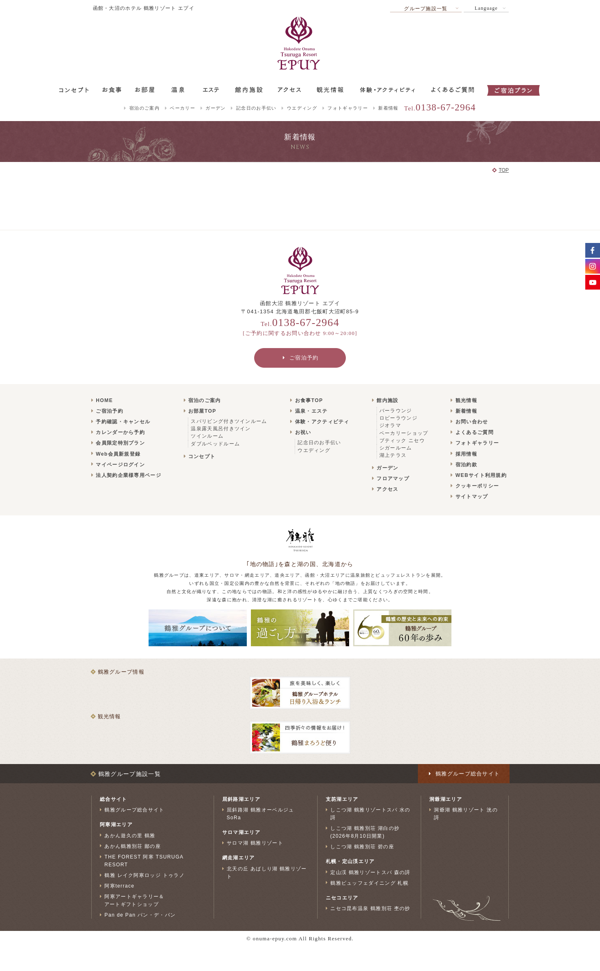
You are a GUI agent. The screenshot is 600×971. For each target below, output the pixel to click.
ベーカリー (182, 108)
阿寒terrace (119, 886)
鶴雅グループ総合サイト (134, 810)
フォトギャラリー (347, 108)
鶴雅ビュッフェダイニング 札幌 (369, 883)
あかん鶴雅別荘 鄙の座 (132, 846)
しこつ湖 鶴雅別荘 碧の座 (362, 847)
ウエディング (302, 108)
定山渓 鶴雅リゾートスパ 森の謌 (370, 872)
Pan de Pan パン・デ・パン (140, 915)
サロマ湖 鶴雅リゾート (255, 843)
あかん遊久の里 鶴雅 (129, 835)
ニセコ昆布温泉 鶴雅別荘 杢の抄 (370, 908)
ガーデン (215, 108)
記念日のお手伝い (256, 108)
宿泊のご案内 (144, 108)
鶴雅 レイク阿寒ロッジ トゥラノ (144, 875)
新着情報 (388, 108)
